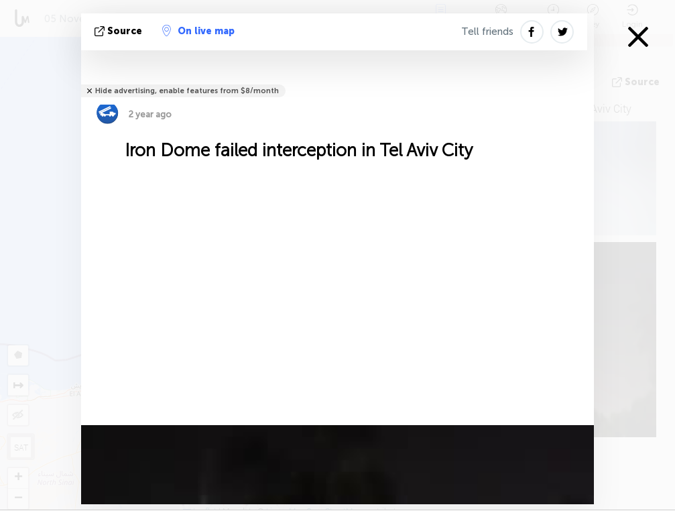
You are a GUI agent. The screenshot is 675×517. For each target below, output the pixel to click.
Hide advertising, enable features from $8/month (187, 91)
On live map (198, 31)
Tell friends (487, 31)
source (119, 31)
